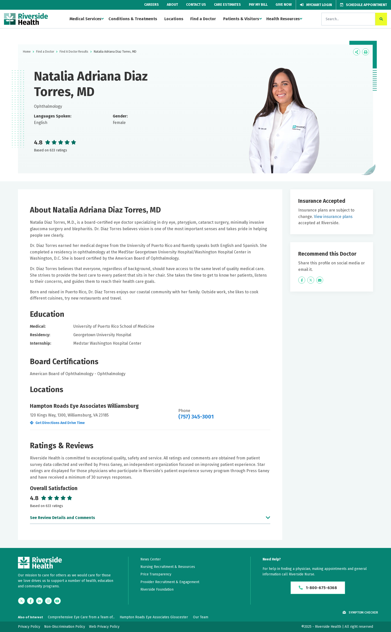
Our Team (200, 617)
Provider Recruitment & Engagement (169, 582)
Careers (151, 4)
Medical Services (85, 18)
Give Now (284, 4)
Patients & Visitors (241, 18)
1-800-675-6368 (318, 587)
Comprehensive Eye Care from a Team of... (81, 617)
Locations (173, 18)
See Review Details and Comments (62, 517)
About (172, 4)
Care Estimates (227, 4)
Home (27, 51)
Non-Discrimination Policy (64, 627)
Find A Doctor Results (74, 51)
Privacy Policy (29, 627)
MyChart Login (316, 5)
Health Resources (283, 18)
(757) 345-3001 (196, 417)
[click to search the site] (381, 19)
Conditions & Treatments (132, 18)
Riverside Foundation (157, 589)
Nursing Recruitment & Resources (167, 567)
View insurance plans (333, 216)
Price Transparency (155, 574)
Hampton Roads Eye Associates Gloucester (154, 617)
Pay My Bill (258, 4)
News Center (150, 559)
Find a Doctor (203, 18)
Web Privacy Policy (104, 627)
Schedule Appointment (363, 5)
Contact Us (196, 4)
